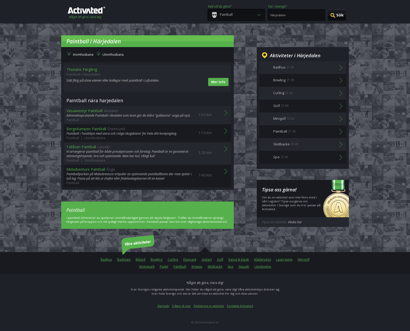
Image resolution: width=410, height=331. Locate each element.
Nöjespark (147, 266)
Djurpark (189, 259)
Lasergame (284, 259)
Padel (164, 266)
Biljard (140, 259)
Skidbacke (215, 266)
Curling (173, 259)
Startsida (163, 306)
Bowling (156, 259)
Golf (220, 259)
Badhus (106, 259)
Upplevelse (262, 266)
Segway (196, 266)
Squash (243, 266)
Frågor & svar (181, 306)
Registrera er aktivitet (209, 306)
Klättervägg (262, 259)
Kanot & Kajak (239, 259)
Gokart (207, 259)
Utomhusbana (113, 54)
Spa (230, 266)
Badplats (123, 259)
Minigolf (304, 259)
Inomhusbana (83, 54)
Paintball (179, 266)
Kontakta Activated (240, 306)
